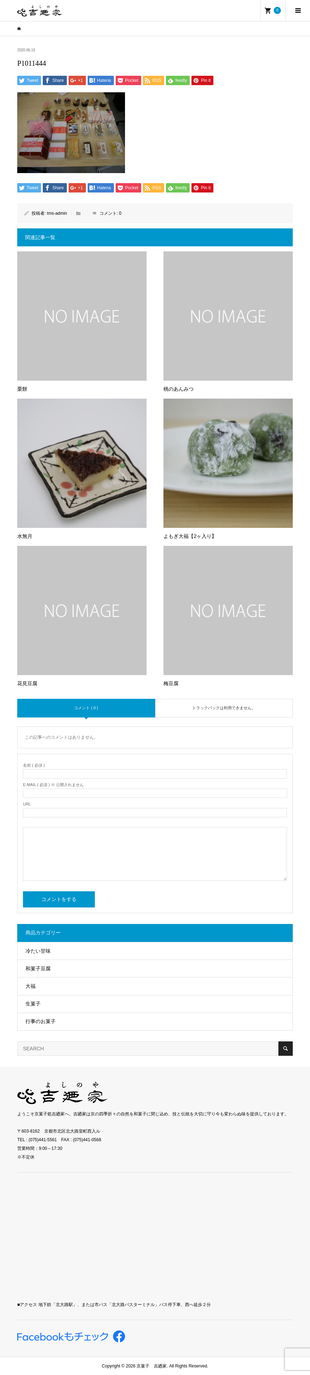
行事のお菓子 (41, 1021)
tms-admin (57, 213)
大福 (31, 986)
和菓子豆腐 (38, 968)
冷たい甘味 (38, 951)
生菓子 (33, 1004)
